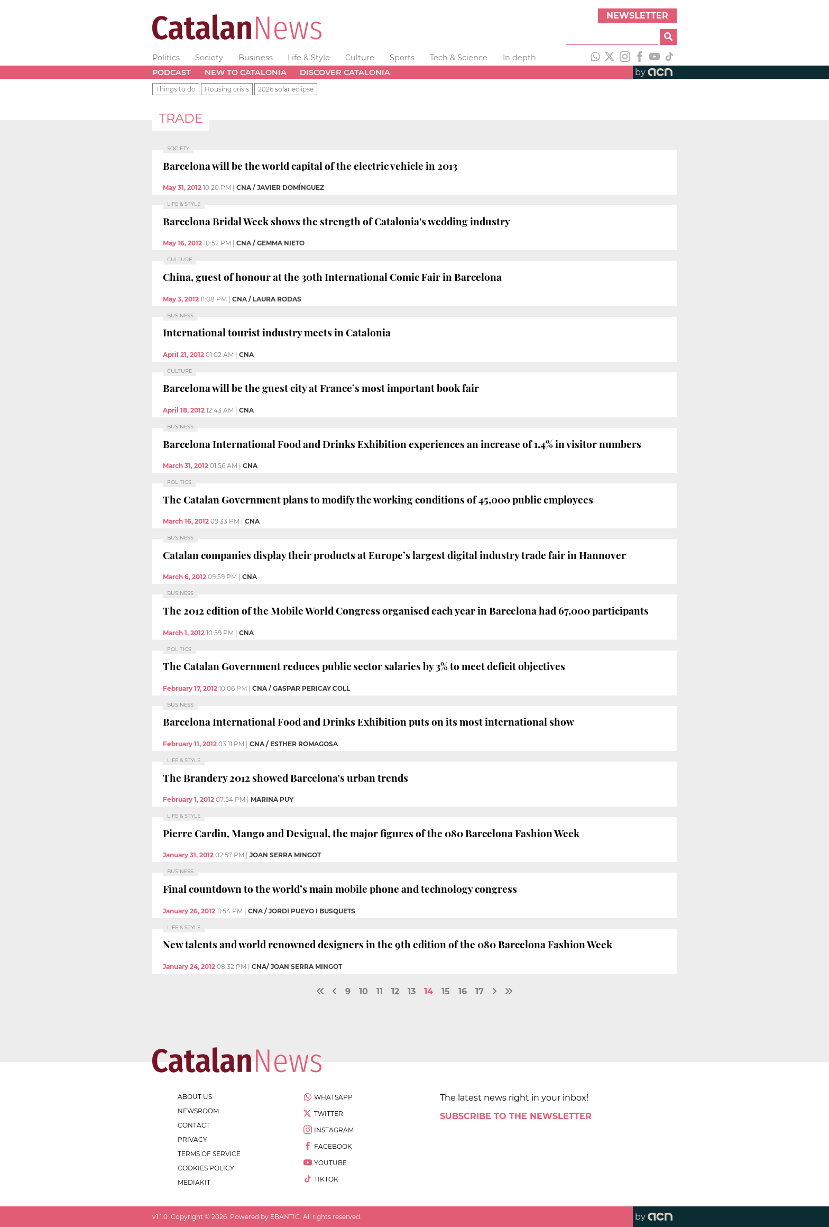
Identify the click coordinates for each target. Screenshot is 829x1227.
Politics (166, 57)
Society (209, 57)
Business (255, 57)
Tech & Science (458, 57)
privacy (192, 1139)
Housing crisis (227, 89)
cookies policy (206, 1168)
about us (195, 1097)
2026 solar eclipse (286, 89)
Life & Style (309, 57)
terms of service (209, 1154)
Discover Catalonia (345, 72)
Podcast (171, 72)
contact (194, 1125)
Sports (402, 57)
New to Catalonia (246, 72)
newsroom (198, 1111)
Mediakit (194, 1182)
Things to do (176, 89)
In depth (519, 57)
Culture (359, 57)
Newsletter (637, 16)
